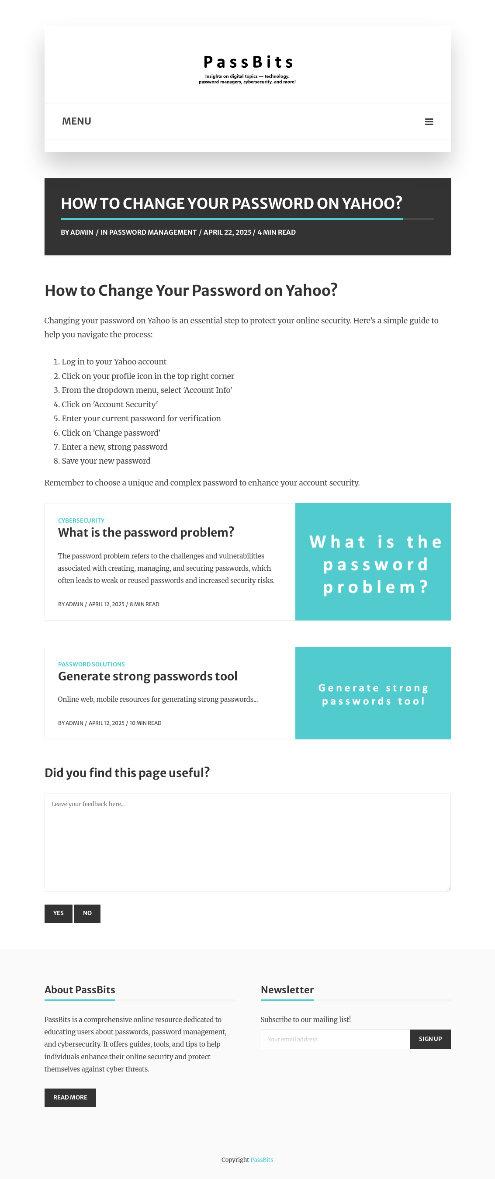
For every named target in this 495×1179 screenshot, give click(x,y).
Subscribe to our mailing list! (306, 1020)
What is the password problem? (146, 532)
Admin (81, 232)
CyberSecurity (81, 520)
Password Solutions (91, 664)
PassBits (261, 1160)
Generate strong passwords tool (148, 676)
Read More (70, 1097)
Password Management (153, 232)
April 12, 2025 (107, 604)
